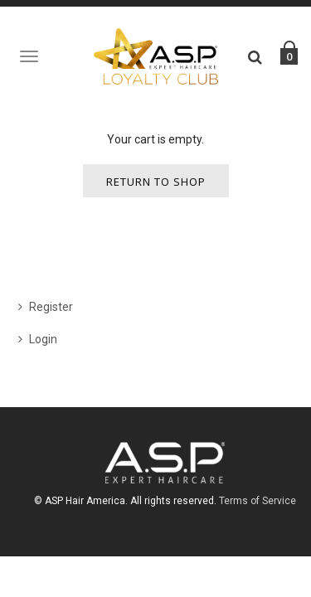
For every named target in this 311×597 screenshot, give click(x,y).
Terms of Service (257, 501)
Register (51, 306)
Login (43, 339)
